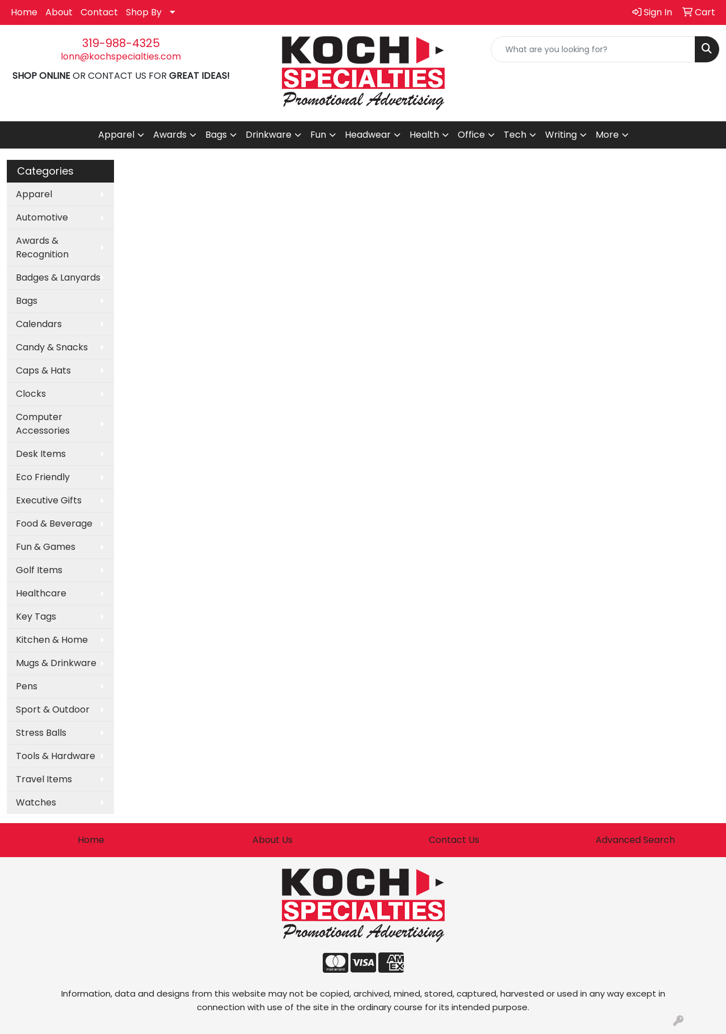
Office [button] (471, 134)
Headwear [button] (368, 134)
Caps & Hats (43, 370)
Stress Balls (41, 732)
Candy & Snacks (52, 347)
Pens (26, 686)
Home (24, 12)
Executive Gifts (49, 500)
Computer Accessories (43, 423)
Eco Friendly (43, 477)
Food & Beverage (54, 523)
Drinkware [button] (269, 134)
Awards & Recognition (42, 247)
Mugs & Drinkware (56, 662)
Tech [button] (515, 134)
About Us (272, 839)
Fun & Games (45, 546)
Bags (26, 300)
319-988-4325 (121, 43)
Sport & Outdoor (53, 709)
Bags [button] (216, 134)
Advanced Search (635, 839)
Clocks (31, 393)
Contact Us (454, 839)
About (59, 12)
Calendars (39, 323)
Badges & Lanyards (58, 277)
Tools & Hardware (55, 755)
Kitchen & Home (52, 639)
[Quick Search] (593, 49)
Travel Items (44, 779)
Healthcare (41, 593)
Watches (36, 802)
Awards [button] (170, 134)
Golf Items (39, 570)
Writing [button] (561, 134)
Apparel (34, 194)
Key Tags (36, 616)
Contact (99, 12)
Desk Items (41, 453)
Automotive (42, 217)
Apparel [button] (116, 134)
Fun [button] (318, 134)
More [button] (607, 134)
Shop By (144, 12)
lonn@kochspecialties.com (121, 56)
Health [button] (424, 134)
